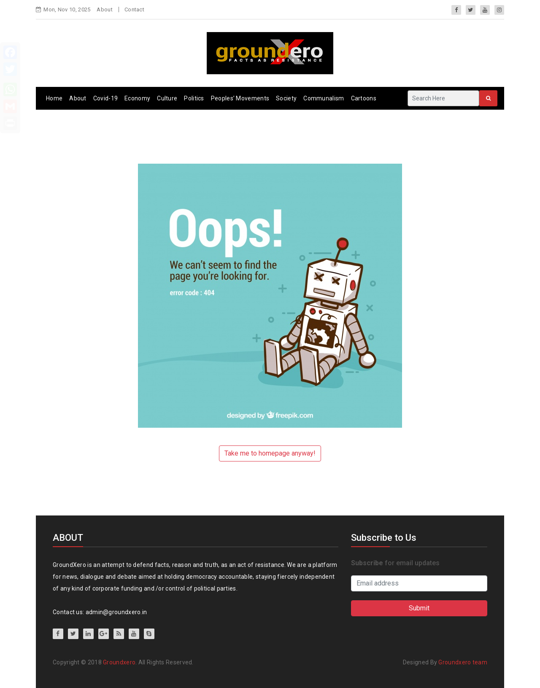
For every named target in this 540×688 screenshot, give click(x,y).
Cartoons (363, 98)
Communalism (323, 98)
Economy (137, 98)
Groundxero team (462, 662)
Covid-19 (105, 98)
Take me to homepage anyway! (270, 453)
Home (54, 98)
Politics (194, 98)
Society (286, 98)
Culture (167, 98)
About (105, 9)
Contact (134, 9)
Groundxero (119, 662)
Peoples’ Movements (240, 98)
